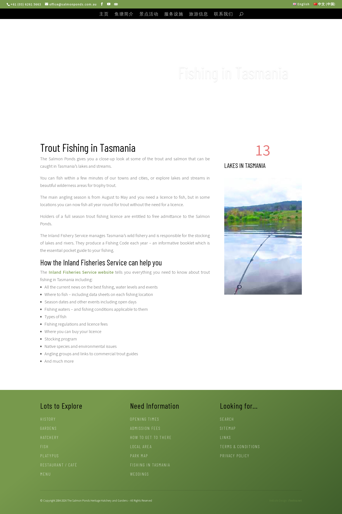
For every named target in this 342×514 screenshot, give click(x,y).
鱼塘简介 (124, 14)
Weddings (139, 474)
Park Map (139, 456)
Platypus (49, 456)
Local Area (141, 447)
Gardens (48, 429)
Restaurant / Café (58, 465)
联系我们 (223, 14)
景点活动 (149, 14)
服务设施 (173, 14)
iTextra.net (295, 500)
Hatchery (49, 438)
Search (227, 419)
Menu (45, 474)
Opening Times (144, 419)
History (48, 419)
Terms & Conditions (240, 447)
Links (225, 438)
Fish (44, 447)
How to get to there (151, 438)
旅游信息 (198, 14)
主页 (104, 14)
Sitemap (228, 429)
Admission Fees (145, 429)
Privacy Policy (235, 456)
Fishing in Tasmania (150, 465)
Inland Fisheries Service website (81, 272)
